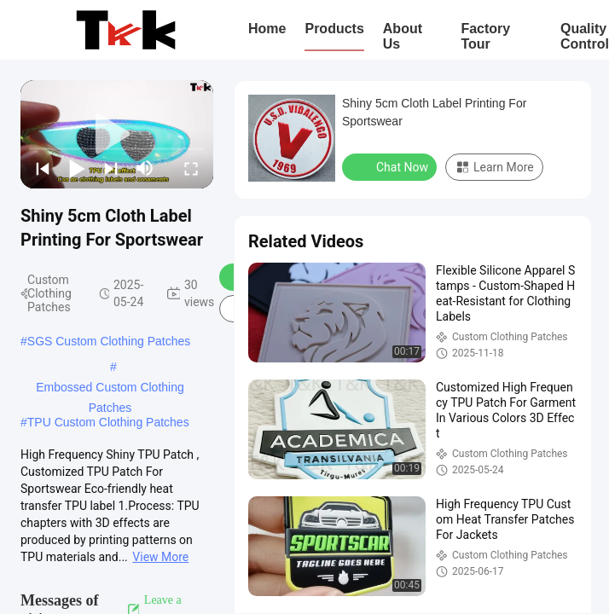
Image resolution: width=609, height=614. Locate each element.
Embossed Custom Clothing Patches (110, 388)
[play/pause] (77, 168)
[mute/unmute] (145, 168)
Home (267, 28)
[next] (111, 168)
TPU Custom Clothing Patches (108, 422)
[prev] (43, 168)
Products (333, 28)
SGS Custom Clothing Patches (108, 341)
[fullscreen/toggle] (191, 168)
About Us (402, 36)
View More (160, 557)
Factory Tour (485, 36)
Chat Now (391, 166)
